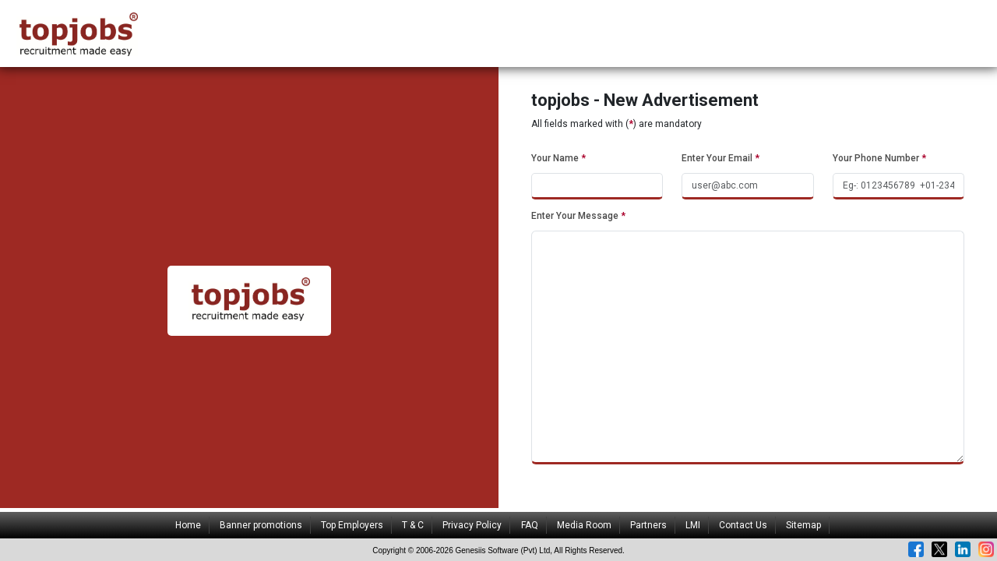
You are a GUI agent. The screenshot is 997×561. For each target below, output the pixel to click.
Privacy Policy (472, 525)
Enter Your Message (578, 215)
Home (188, 525)
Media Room (584, 525)
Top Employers (352, 525)
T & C (413, 525)
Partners (648, 525)
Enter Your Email (720, 158)
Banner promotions (261, 525)
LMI (692, 525)
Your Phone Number (879, 158)
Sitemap (803, 525)
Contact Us (743, 525)
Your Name (558, 158)
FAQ (529, 525)
